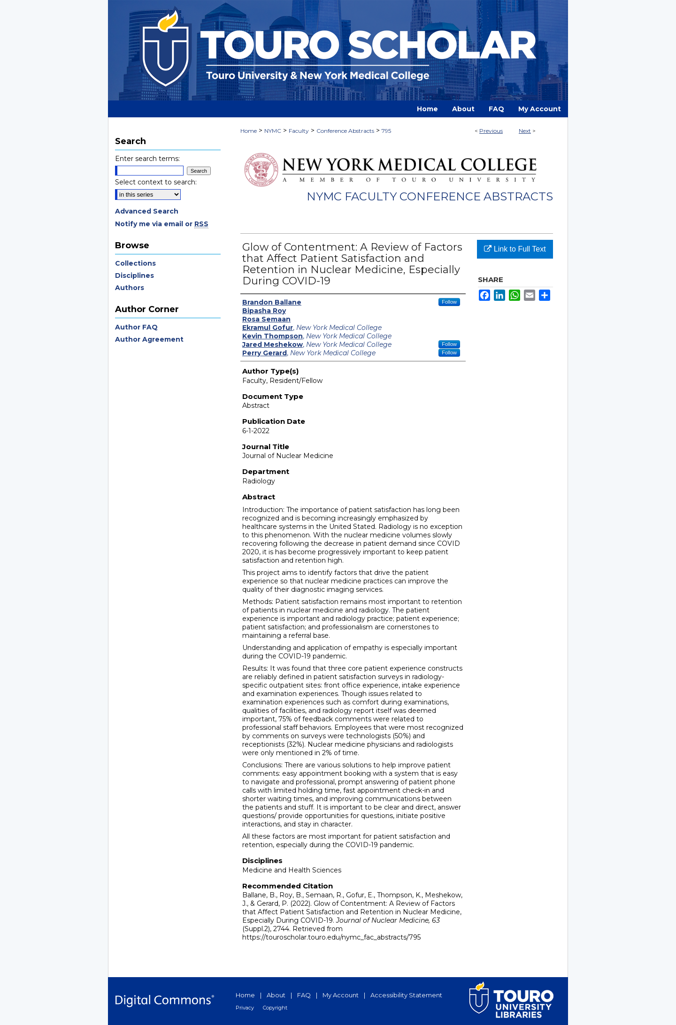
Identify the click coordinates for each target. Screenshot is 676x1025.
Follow (449, 302)
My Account (341, 995)
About (276, 995)
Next (525, 130)
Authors (129, 287)
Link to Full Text (514, 249)
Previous (491, 130)
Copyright (275, 1007)
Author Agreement (149, 339)
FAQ (304, 995)
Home (248, 130)
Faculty (299, 130)
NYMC (272, 130)
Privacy (245, 1007)
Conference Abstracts (345, 130)
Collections (135, 263)
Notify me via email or (161, 224)
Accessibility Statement (406, 995)
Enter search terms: (147, 158)
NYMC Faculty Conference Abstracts (430, 196)
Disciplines (134, 275)
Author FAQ (136, 327)
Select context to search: (156, 182)
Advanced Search (146, 211)
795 (386, 130)
